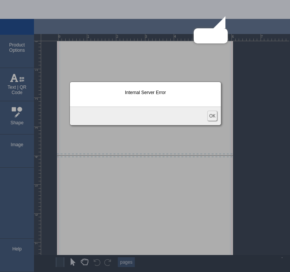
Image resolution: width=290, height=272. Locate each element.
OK (212, 116)
